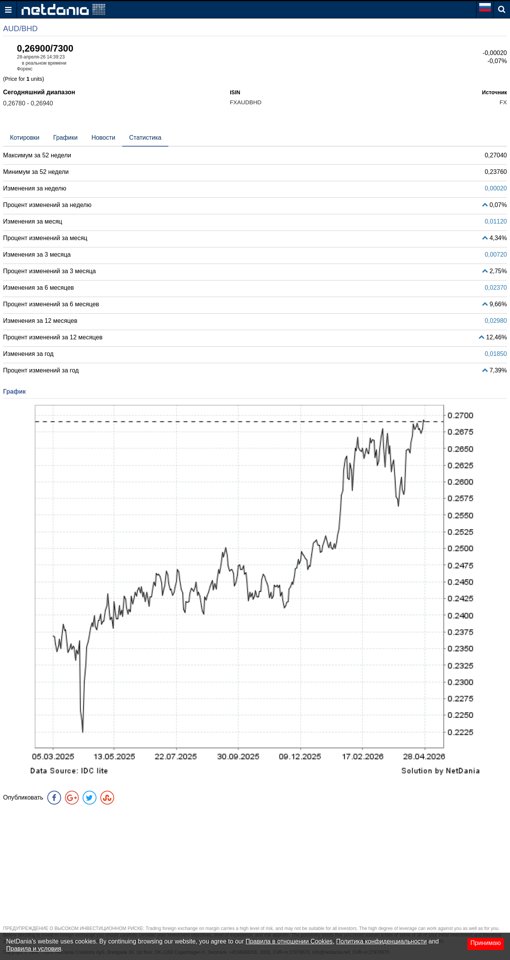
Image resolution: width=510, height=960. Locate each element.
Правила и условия (33, 948)
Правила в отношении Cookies (289, 941)
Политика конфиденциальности (381, 941)
